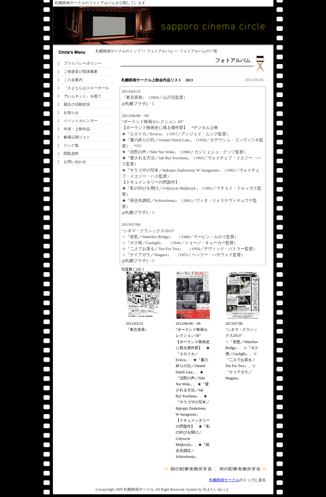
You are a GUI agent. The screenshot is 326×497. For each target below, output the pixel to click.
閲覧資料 (71, 153)
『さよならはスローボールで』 (86, 89)
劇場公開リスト (77, 137)
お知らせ (71, 112)
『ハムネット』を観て (82, 96)
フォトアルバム (160, 51)
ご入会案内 (73, 80)
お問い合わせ (75, 162)
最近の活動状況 (77, 104)
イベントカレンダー (81, 121)
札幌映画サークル (110, 51)
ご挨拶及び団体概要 (81, 71)
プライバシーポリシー (82, 63)
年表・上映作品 (77, 129)
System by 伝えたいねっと (207, 489)
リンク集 (71, 145)
